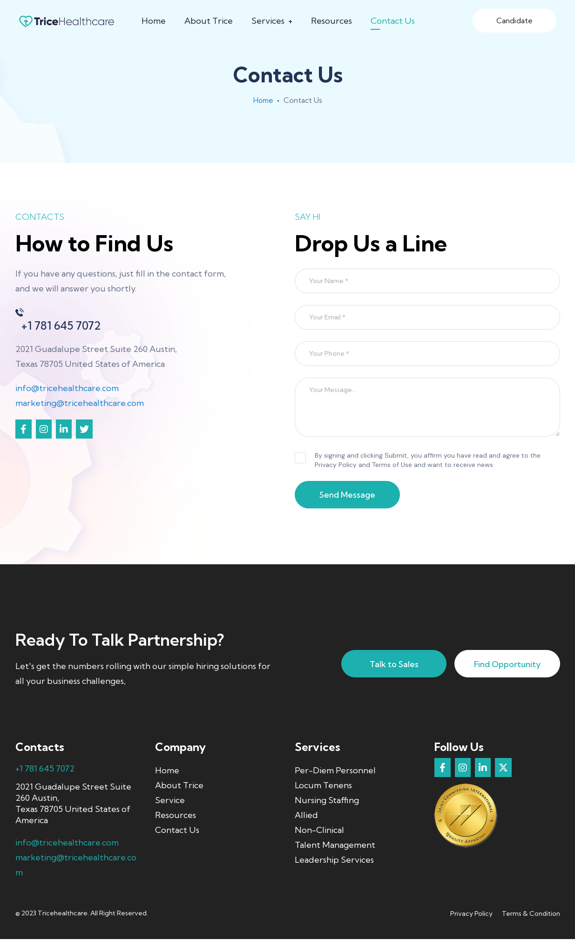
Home (154, 20)
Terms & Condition (531, 914)
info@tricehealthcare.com (67, 388)
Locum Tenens (323, 786)
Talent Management (335, 845)
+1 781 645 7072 (44, 769)
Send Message (350, 495)
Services (267, 20)
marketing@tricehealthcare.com (79, 403)
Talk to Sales (383, 665)
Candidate (514, 20)
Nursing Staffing (327, 801)
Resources (331, 20)
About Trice (208, 20)
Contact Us (393, 20)
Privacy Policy (471, 914)
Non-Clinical (319, 830)
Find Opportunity (504, 665)
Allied (306, 816)
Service (170, 801)
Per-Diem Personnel (335, 771)
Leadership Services (334, 860)
